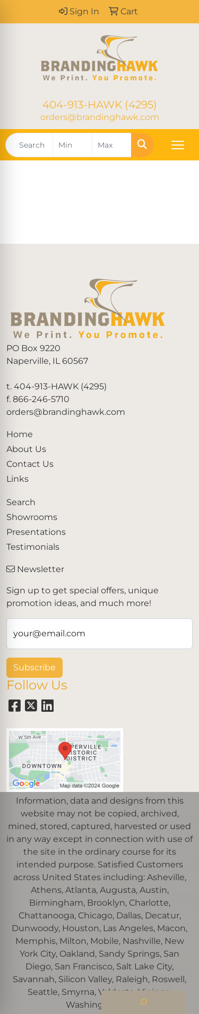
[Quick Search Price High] (112, 145)
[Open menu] (177, 145)
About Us (26, 449)
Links (17, 479)
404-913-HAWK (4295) (99, 104)
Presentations (36, 532)
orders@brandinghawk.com (99, 117)
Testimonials (32, 547)
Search (21, 502)
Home (19, 434)
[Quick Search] (29, 145)
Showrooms (31, 517)
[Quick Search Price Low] (72, 145)
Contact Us (30, 464)
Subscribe (34, 667)
